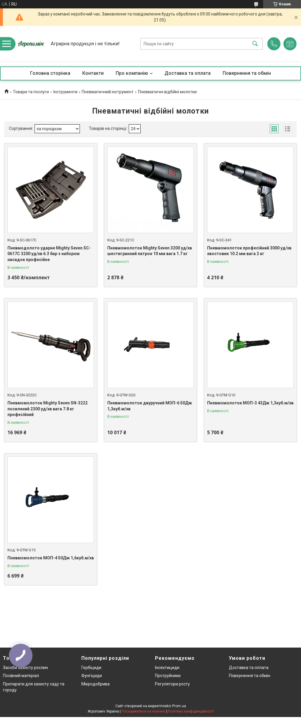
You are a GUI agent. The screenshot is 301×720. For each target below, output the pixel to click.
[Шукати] (255, 43)
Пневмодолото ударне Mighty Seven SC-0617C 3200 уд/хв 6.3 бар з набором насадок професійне (49, 254)
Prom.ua (179, 706)
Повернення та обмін (247, 73)
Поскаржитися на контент (143, 711)
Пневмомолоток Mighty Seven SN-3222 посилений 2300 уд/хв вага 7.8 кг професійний (47, 409)
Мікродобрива (95, 684)
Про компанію (132, 73)
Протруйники (168, 675)
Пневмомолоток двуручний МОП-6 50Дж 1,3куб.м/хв (149, 406)
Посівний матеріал (21, 675)
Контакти (93, 73)
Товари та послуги (31, 91)
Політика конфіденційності (191, 711)
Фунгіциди (91, 675)
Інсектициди (167, 667)
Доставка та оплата (188, 73)
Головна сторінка (50, 73)
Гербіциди (91, 667)
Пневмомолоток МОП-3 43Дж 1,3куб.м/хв (250, 403)
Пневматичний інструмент (108, 91)
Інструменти (65, 91)
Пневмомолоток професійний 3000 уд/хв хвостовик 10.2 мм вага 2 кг (249, 251)
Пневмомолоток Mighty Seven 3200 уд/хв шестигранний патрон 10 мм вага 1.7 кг (149, 251)
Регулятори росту (172, 684)
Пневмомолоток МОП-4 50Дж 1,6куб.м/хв (50, 557)
